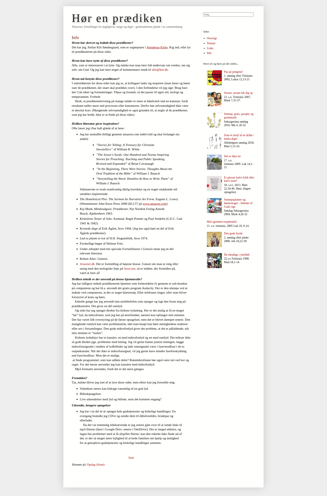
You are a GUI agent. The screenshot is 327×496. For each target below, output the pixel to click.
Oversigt (212, 38)
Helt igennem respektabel (222, 221)
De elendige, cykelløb (236, 254)
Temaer (211, 43)
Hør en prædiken (117, 18)
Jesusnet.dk (87, 264)
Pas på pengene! (233, 71)
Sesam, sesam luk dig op (238, 92)
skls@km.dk (160, 69)
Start (131, 457)
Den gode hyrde (233, 233)
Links (210, 48)
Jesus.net (129, 268)
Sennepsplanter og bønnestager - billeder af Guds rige (238, 203)
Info (209, 53)
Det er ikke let (232, 156)
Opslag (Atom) (95, 464)
